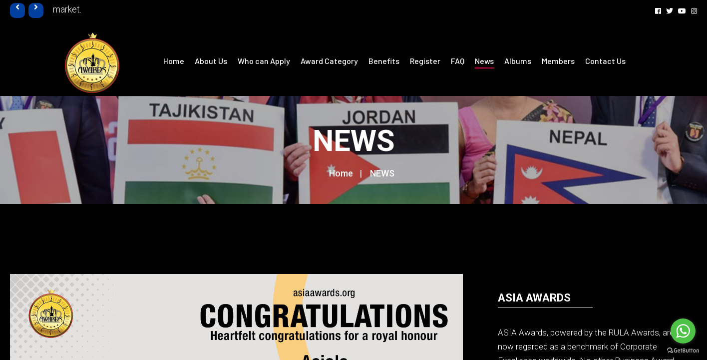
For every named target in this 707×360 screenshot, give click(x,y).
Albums (517, 61)
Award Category (329, 61)
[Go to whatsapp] (683, 331)
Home (173, 61)
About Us (211, 61)
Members (558, 61)
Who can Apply (264, 61)
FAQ (457, 61)
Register (425, 61)
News (484, 61)
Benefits (383, 61)
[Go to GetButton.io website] (683, 350)
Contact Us (605, 61)
